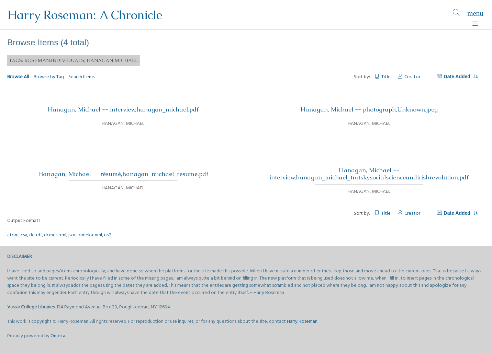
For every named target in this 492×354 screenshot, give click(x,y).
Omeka (58, 336)
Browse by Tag (49, 77)
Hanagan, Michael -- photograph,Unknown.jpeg (369, 109)
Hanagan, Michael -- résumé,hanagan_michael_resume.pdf (123, 174)
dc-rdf (35, 235)
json (72, 235)
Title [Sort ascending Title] (386, 77)
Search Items (81, 77)
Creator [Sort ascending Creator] (412, 77)
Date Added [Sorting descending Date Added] (461, 76)
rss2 (107, 235)
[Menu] (475, 15)
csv (24, 235)
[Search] (456, 15)
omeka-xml (90, 235)
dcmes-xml (55, 235)
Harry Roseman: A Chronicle (84, 15)
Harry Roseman (302, 322)
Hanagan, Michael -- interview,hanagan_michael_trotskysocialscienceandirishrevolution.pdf (369, 173)
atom (13, 235)
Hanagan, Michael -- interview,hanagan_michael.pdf (123, 109)
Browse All (18, 77)
